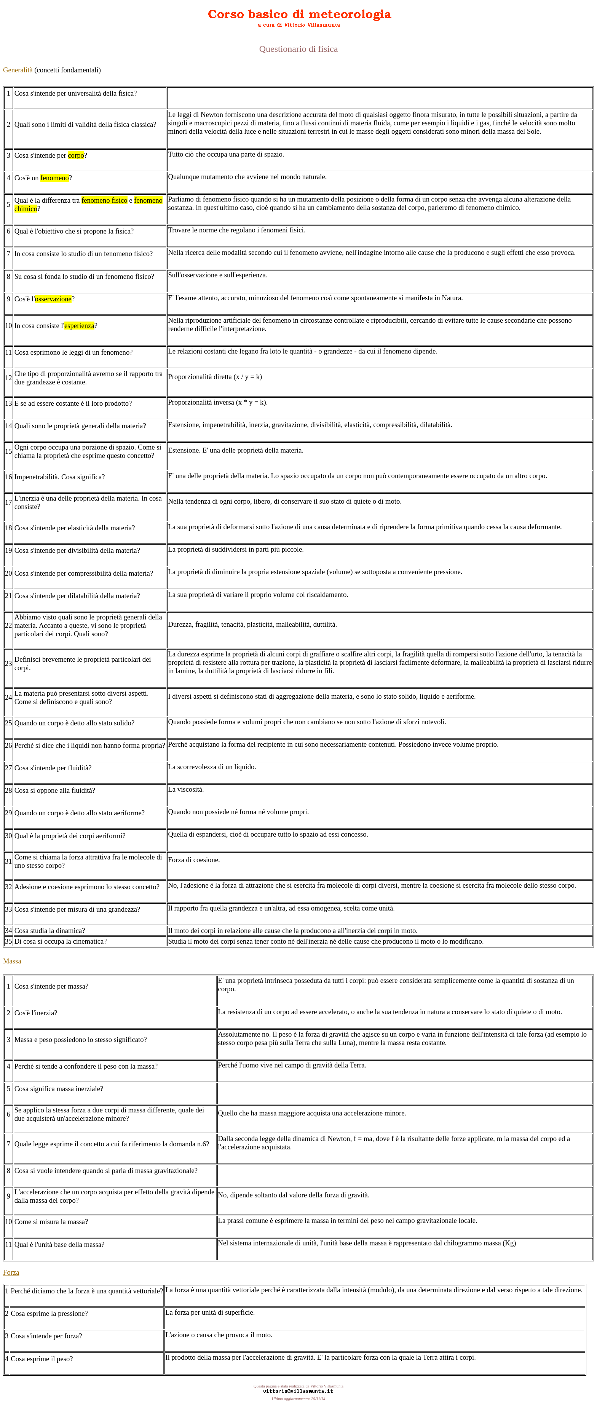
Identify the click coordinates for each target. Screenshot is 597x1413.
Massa (12, 961)
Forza (11, 1272)
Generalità (18, 70)
